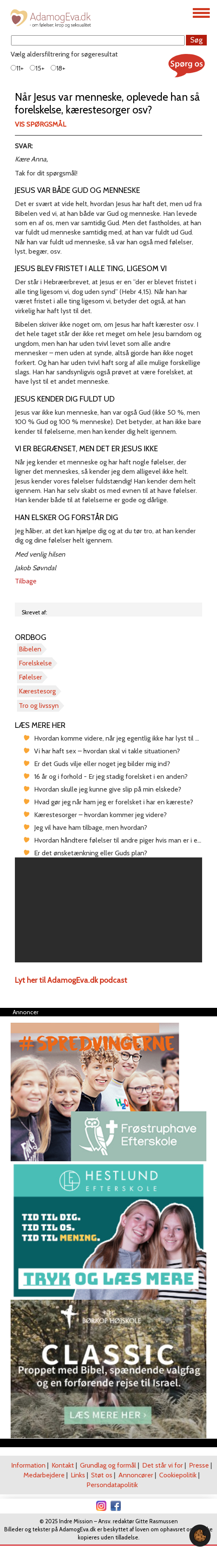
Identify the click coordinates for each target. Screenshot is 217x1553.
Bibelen (30, 649)
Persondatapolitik (112, 1485)
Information (28, 1465)
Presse (199, 1465)
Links (78, 1475)
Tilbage (26, 581)
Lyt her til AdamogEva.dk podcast (71, 980)
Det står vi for (162, 1465)
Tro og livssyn (39, 706)
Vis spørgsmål (40, 124)
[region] (108, 910)
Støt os (101, 1475)
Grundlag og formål (108, 1465)
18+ (58, 68)
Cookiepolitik (178, 1475)
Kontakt (62, 1465)
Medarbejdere (44, 1475)
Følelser (30, 677)
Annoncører (135, 1475)
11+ (17, 68)
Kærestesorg (37, 691)
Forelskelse (35, 663)
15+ (37, 68)
